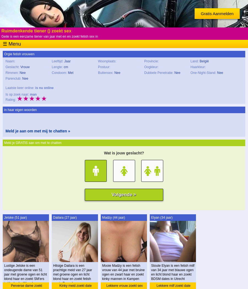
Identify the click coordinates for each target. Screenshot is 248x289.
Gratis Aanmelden (217, 13)
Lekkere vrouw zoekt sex (124, 286)
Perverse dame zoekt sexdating (26, 286)
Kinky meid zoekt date (75, 286)
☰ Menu (12, 44)
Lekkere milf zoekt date (173, 286)
